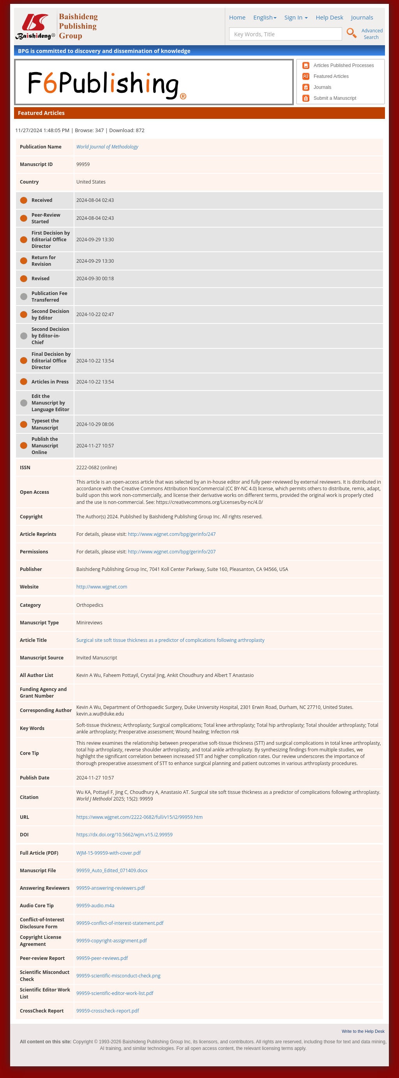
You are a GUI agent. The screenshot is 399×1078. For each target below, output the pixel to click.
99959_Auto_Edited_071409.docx (112, 870)
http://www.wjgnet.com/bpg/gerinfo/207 (172, 551)
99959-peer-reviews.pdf (102, 958)
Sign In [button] (296, 17)
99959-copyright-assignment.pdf (111, 940)
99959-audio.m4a (95, 905)
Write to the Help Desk (363, 1031)
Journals (362, 17)
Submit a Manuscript (335, 98)
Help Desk (329, 17)
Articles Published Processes (344, 65)
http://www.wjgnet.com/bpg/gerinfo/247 (172, 534)
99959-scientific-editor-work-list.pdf (115, 993)
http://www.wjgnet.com (101, 586)
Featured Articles (331, 76)
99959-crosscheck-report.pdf (107, 1010)
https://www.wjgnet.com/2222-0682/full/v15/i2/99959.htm (139, 817)
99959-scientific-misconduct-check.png (118, 975)
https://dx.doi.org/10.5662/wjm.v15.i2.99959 (124, 834)
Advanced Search (372, 34)
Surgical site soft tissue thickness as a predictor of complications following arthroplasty (170, 640)
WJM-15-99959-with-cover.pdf (108, 853)
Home (237, 17)
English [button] (265, 17)
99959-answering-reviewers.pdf (110, 888)
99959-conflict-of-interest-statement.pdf (120, 923)
